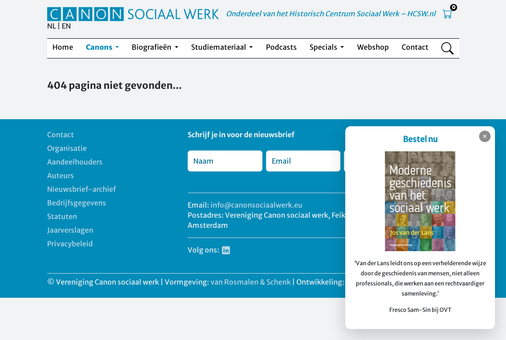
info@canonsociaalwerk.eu (257, 205)
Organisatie (67, 148)
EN (66, 26)
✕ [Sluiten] (485, 136)
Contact (415, 47)
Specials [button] (324, 47)
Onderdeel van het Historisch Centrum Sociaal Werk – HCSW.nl (331, 13)
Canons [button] (100, 47)
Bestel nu (420, 139)
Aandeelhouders (75, 161)
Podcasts (281, 47)
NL (51, 26)
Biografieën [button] (152, 47)
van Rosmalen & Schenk (251, 282)
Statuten (62, 216)
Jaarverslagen (70, 230)
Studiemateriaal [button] (219, 47)
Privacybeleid (70, 243)
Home (62, 47)
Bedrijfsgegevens (76, 202)
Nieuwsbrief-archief (81, 189)
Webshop (373, 47)
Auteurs (60, 175)
